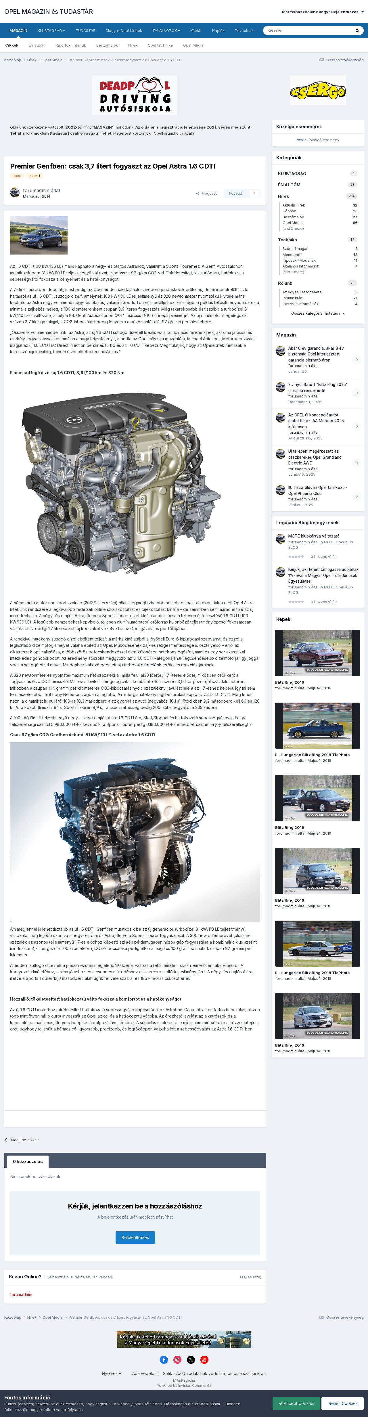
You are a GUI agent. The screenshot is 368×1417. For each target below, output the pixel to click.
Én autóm (37, 45)
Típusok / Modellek (320, 260)
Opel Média (193, 45)
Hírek (132, 45)
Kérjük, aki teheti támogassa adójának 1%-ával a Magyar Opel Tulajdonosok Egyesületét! (323, 575)
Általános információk (320, 266)
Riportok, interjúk (71, 45)
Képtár (196, 30)
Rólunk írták (320, 298)
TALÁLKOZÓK (166, 30)
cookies (26, 1403)
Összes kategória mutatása (317, 313)
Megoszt (206, 193)
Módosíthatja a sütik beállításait (192, 1403)
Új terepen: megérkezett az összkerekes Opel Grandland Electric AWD (315, 457)
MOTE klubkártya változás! (313, 536)
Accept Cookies (296, 1403)
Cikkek (11, 45)
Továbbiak (244, 30)
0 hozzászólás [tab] (28, 1161)
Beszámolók (107, 45)
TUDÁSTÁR (85, 30)
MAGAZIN (18, 33)
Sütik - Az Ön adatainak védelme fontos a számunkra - (214, 1373)
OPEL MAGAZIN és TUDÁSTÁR (48, 11)
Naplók (218, 30)
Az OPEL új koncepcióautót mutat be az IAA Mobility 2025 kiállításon (316, 421)
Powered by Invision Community (184, 1385)
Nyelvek (111, 1373)
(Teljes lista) (250, 1277)
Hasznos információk (320, 303)
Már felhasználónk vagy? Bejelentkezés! (323, 11)
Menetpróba (320, 254)
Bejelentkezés (135, 1237)
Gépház (320, 211)
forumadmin (36, 190)
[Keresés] (293, 30)
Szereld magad (320, 248)
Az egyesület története (320, 292)
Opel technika (160, 45)
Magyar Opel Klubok (124, 30)
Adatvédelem (145, 1373)
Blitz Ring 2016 (289, 682)
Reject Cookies (342, 1403)
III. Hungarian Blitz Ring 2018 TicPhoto (312, 754)
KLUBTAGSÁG (51, 30)
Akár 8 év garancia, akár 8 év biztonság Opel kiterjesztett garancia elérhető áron (316, 354)
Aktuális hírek (320, 205)
